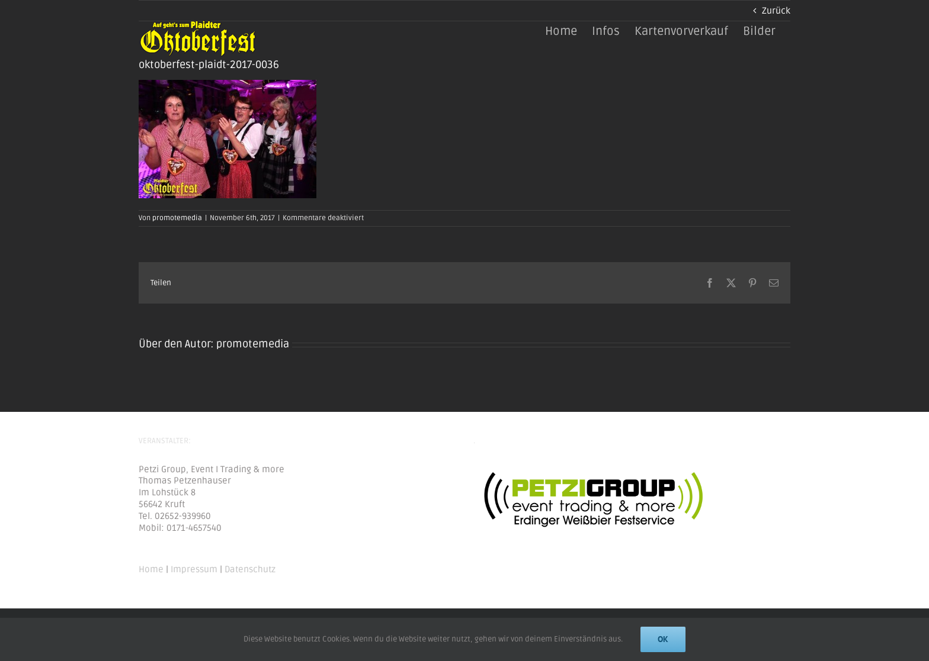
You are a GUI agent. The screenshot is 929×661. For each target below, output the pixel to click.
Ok (663, 639)
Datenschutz (250, 569)
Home (151, 569)
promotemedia (177, 218)
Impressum (194, 569)
